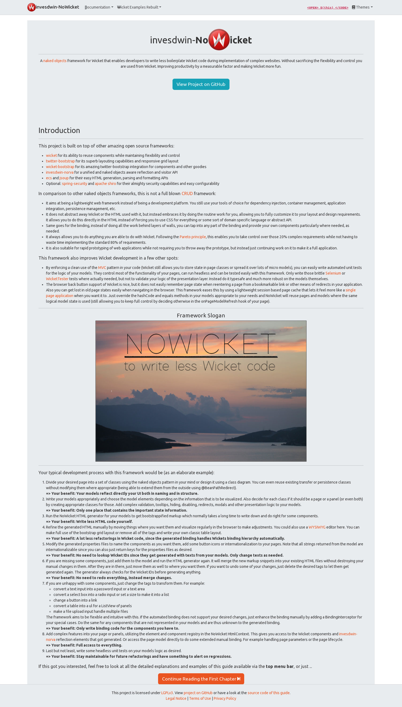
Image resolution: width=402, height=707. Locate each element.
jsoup (64, 178)
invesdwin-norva (60, 172)
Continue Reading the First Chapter (201, 678)
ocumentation (97, 7)
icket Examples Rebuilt (137, 7)
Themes (361, 7)
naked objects (55, 61)
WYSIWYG (317, 527)
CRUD (187, 193)
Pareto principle (193, 237)
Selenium (333, 273)
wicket (51, 155)
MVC (102, 267)
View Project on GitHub (201, 84)
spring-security (74, 183)
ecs (49, 178)
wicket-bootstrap (60, 167)
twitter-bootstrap (60, 161)
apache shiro (105, 183)
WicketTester (57, 279)
